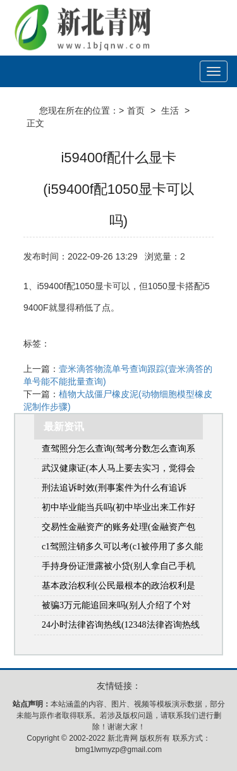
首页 (136, 110)
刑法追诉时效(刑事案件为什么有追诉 (114, 488)
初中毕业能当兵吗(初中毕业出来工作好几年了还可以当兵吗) (118, 510)
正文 (35, 123)
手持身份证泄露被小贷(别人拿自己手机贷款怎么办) (118, 568)
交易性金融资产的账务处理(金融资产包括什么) (118, 529)
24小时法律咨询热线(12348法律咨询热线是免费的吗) (121, 627)
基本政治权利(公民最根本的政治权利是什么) (118, 588)
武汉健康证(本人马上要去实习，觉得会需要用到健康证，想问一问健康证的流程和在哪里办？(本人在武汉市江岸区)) (121, 470)
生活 (170, 110)
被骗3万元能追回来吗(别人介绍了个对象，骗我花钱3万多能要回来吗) (116, 608)
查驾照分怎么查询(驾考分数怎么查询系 (118, 448)
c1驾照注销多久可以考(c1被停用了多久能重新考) (122, 549)
